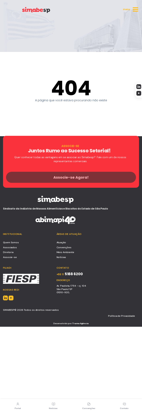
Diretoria (8, 252)
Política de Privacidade (121, 316)
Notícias (61, 257)
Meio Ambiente (65, 252)
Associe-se (10, 257)
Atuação (61, 242)
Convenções (64, 247)
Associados (10, 247)
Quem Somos (11, 242)
